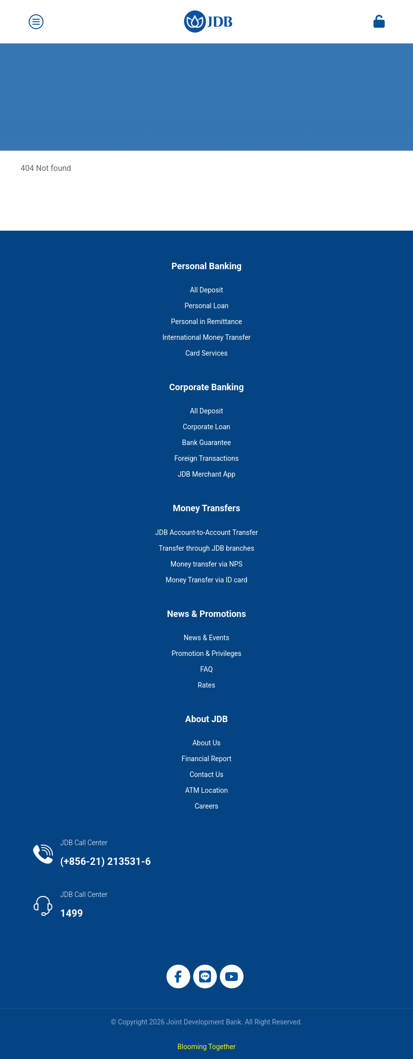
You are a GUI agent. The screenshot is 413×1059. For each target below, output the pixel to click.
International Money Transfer (207, 337)
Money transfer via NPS (206, 564)
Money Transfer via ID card (206, 580)
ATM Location (206, 790)
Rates (206, 685)
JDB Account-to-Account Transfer (206, 532)
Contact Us (207, 774)
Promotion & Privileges (206, 653)
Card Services (206, 353)
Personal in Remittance (206, 322)
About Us (206, 743)
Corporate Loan (206, 427)
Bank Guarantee (206, 443)
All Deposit (206, 290)
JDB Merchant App (207, 474)
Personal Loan (206, 306)
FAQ (206, 669)
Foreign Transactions (206, 458)
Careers (206, 806)
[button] (178, 976)
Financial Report (206, 759)
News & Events (206, 638)
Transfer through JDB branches (206, 548)
